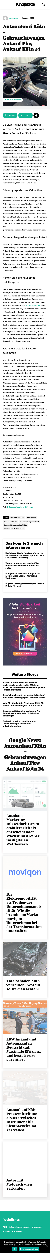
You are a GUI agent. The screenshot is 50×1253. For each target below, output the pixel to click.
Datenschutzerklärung (29, 1249)
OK (15, 1249)
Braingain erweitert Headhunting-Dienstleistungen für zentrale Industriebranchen (19, 724)
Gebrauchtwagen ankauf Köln (15, 525)
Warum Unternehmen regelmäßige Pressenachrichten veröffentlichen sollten (22, 566)
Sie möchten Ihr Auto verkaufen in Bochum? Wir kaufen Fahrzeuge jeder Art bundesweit (24, 696)
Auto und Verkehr (13, 100)
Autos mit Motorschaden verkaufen (19, 1184)
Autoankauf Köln (33, 305)
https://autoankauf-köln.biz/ (20, 506)
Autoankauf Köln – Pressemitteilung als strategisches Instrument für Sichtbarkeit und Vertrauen (22, 1120)
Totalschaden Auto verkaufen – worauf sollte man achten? (23, 985)
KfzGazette (13, 18)
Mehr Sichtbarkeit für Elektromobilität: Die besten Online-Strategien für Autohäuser (23, 704)
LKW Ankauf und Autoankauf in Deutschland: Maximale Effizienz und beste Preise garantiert (23, 1049)
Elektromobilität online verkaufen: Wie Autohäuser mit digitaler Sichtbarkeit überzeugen (21, 713)
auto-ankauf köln (17, 517)
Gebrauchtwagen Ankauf (29, 522)
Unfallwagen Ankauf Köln (14, 528)
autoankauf (31, 517)
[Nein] (46, 1245)
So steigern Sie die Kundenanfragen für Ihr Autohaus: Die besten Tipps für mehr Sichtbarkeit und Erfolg (24, 555)
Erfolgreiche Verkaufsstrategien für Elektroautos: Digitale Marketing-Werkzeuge (22, 576)
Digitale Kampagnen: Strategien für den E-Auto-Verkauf (24, 585)
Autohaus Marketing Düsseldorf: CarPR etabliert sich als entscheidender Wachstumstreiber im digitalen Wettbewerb (22, 830)
